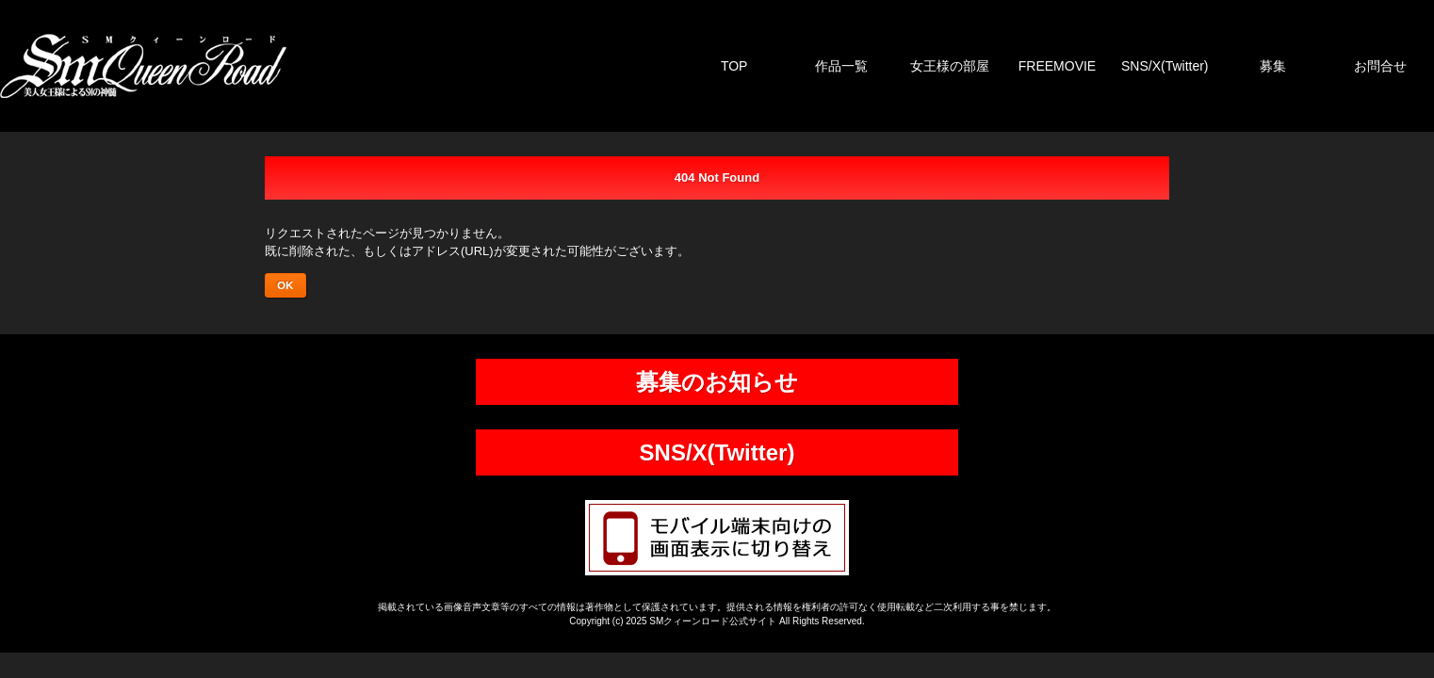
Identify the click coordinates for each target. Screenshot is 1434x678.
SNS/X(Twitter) (1165, 65)
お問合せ (1380, 65)
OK (285, 285)
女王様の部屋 (949, 65)
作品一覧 (841, 65)
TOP (734, 65)
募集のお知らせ (717, 382)
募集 (1273, 65)
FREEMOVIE (1057, 65)
